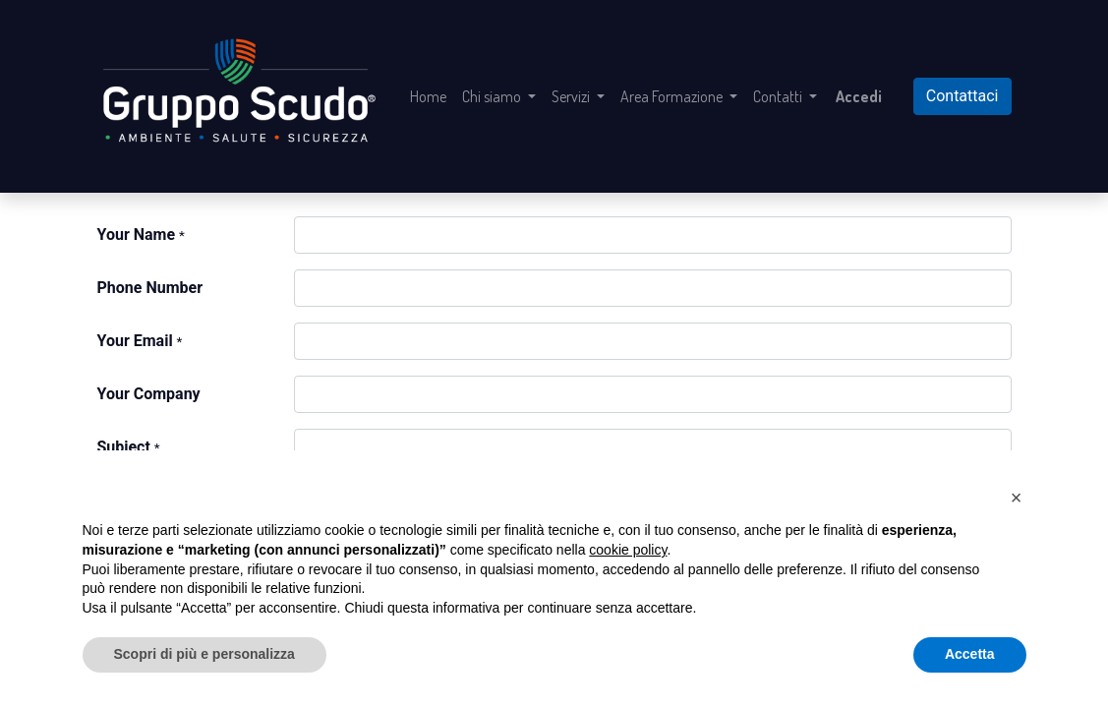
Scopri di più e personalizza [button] (204, 654)
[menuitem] (428, 96)
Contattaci (962, 96)
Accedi (859, 96)
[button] (1016, 497)
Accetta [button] (970, 654)
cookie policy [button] (628, 550)
